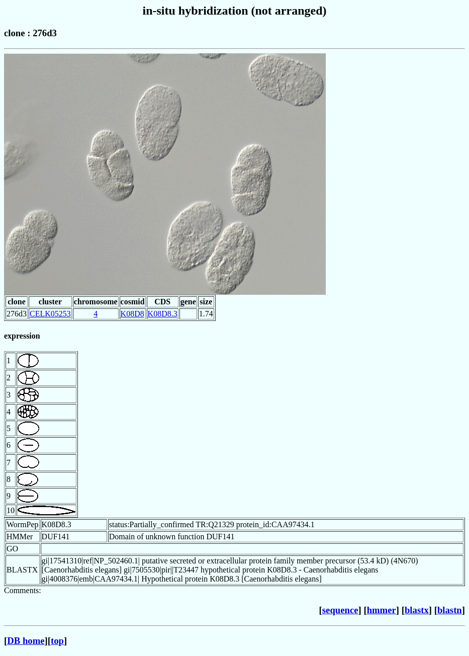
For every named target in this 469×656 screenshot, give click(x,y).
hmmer (381, 610)
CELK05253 (50, 313)
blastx (417, 610)
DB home (25, 640)
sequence (340, 610)
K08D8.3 (162, 313)
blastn (449, 610)
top (57, 640)
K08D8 (132, 313)
